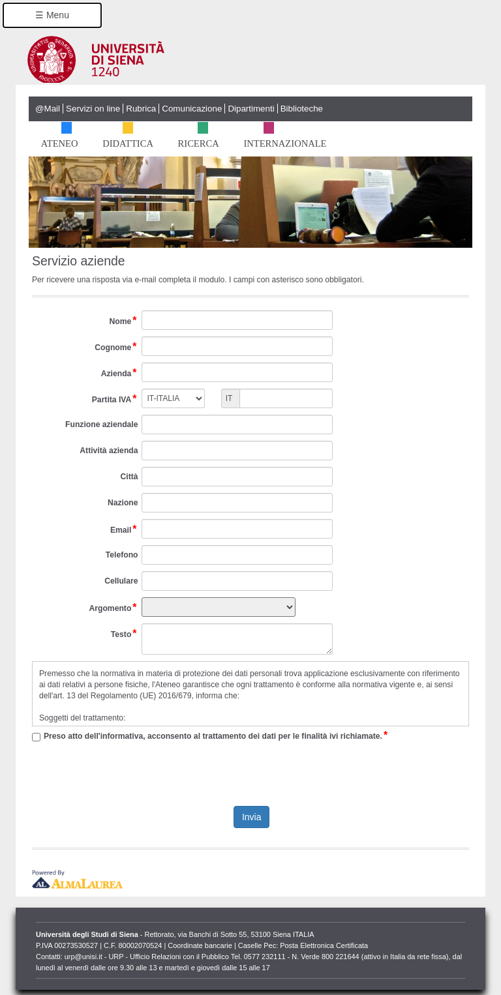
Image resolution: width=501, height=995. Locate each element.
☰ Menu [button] (52, 15)
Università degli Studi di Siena (255, 59)
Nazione (123, 502)
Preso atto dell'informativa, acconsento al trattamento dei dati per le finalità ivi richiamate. (216, 736)
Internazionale (284, 141)
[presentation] (250, 774)
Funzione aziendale (101, 424)
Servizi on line (93, 108)
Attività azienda (109, 450)
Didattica (126, 141)
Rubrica (141, 108)
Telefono (122, 554)
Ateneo (58, 141)
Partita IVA (115, 399)
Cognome (116, 347)
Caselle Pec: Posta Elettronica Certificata (303, 945)
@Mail (47, 108)
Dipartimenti (251, 108)
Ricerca (197, 141)
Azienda (119, 373)
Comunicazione (192, 108)
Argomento (113, 608)
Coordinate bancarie (200, 945)
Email (124, 530)
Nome (124, 321)
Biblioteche (302, 108)
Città (129, 476)
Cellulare (121, 581)
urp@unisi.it (83, 956)
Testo (124, 634)
